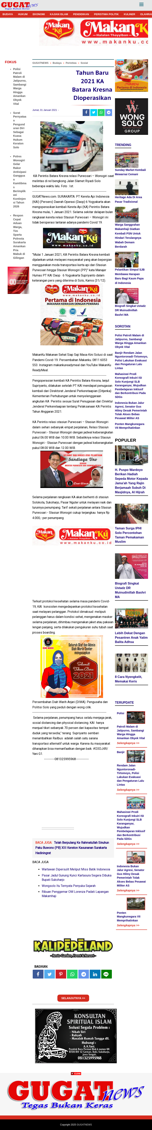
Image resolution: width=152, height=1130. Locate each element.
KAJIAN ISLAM (59, 14)
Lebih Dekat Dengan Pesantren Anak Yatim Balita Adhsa (131, 637)
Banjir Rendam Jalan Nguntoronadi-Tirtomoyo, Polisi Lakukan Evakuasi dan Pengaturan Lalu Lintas (131, 360)
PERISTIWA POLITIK (106, 14)
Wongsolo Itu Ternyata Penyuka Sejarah (69, 886)
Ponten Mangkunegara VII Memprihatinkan (128, 916)
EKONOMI (39, 14)
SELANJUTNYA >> (73, 998)
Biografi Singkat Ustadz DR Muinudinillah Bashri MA (130, 310)
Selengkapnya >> (128, 743)
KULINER (129, 14)
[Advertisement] (76, 1102)
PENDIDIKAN (81, 14)
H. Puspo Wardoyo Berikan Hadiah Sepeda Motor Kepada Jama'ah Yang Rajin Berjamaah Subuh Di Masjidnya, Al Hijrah (131, 481)
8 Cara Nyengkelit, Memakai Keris (128, 679)
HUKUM (22, 14)
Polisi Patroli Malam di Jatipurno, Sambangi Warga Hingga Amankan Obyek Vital (131, 726)
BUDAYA (8, 14)
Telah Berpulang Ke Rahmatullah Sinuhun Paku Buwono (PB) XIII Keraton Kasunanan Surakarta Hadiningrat (72, 848)
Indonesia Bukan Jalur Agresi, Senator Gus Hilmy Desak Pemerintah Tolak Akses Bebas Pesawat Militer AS (131, 410)
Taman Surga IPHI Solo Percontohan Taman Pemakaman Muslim (129, 535)
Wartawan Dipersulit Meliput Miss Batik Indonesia (76, 869)
